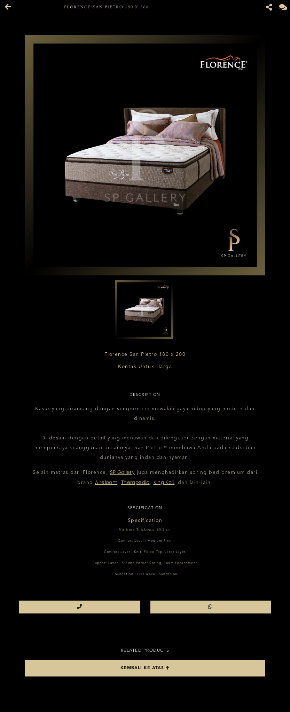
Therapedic (135, 482)
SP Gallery (122, 472)
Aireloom (106, 482)
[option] (145, 155)
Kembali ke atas (145, 668)
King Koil (164, 482)
